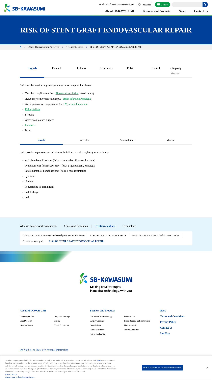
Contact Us (201, 11)
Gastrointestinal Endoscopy (101, 316)
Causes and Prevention (76, 226)
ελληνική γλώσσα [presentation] (175, 71)
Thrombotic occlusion (67, 93)
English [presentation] (32, 68)
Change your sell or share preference (20, 378)
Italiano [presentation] (81, 68)
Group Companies (61, 325)
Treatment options (74, 47)
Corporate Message (62, 316)
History (57, 321)
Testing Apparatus (131, 330)
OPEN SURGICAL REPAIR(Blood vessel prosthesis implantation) (53, 235)
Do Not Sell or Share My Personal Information (44, 349)
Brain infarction (71, 98)
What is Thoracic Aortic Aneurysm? (38, 226)
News (182, 11)
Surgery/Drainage (97, 321)
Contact (164, 4)
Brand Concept (26, 321)
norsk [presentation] (41, 140)
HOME (22, 47)
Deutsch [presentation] (56, 68)
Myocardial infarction (76, 104)
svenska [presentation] (84, 140)
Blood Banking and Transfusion (137, 321)
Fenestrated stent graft (33, 241)
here (99, 362)
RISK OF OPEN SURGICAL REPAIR (108, 235)
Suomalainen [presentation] (127, 140)
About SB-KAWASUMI (119, 11)
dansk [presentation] (170, 140)
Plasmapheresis (130, 325)
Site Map (165, 333)
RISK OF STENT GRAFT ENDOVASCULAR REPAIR (76, 241)
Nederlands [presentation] (105, 68)
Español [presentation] (155, 68)
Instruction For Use (98, 334)
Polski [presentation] (130, 68)
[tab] (32, 71)
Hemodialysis (95, 325)
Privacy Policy (168, 322)
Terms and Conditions (172, 316)
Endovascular (129, 316)
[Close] (207, 369)
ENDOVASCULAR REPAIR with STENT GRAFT (155, 235)
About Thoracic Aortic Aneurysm (43, 47)
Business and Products (156, 11)
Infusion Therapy (97, 330)
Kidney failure (32, 109)
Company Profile (27, 316)
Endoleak (30, 125)
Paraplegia (85, 98)
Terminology (129, 226)
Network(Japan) (26, 325)
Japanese (147, 5)
